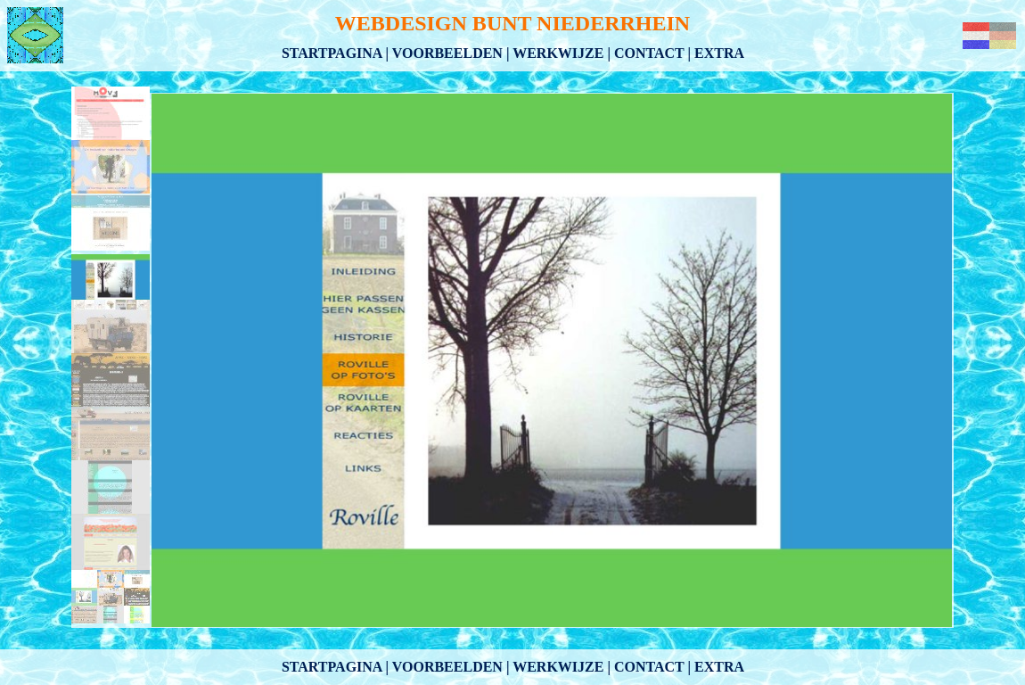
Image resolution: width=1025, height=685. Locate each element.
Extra (719, 53)
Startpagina (332, 53)
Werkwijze (558, 53)
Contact (649, 53)
